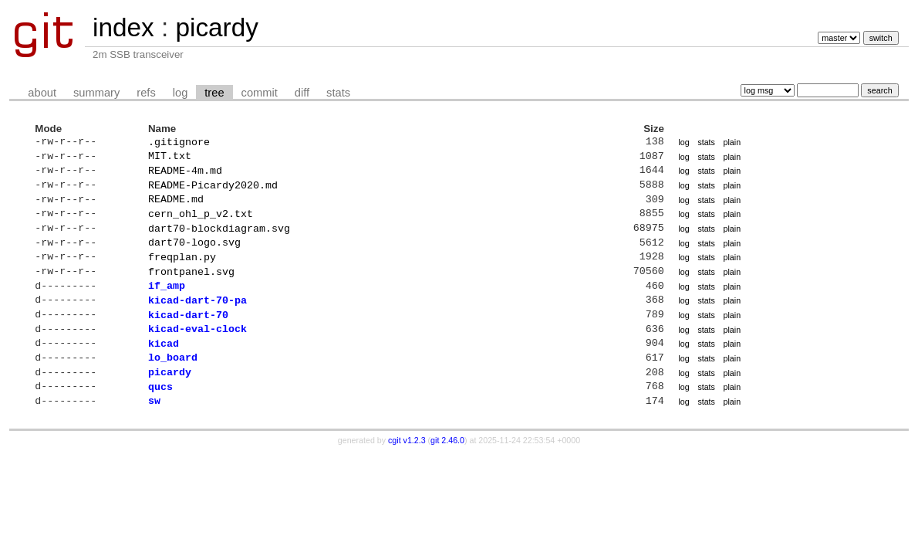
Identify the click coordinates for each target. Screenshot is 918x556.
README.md (176, 206)
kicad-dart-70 (188, 334)
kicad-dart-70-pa (197, 318)
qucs (160, 414)
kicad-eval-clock (197, 350)
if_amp (166, 302)
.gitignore (179, 143)
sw (154, 429)
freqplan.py (182, 270)
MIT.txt (169, 158)
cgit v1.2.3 (407, 469)
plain (732, 142)
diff (302, 92)
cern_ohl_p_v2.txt (200, 222)
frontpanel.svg (191, 286)
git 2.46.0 (447, 469)
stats (338, 92)
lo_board (172, 381)
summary (96, 92)
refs (146, 92)
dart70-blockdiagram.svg (219, 239)
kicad (163, 366)
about (42, 92)
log (180, 92)
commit (259, 92)
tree (214, 92)
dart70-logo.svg (194, 254)
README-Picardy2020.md (213, 191)
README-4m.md (185, 174)
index (123, 27)
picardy (216, 27)
